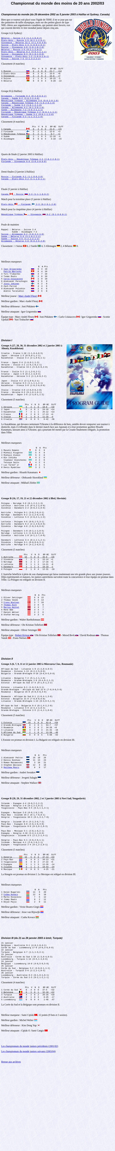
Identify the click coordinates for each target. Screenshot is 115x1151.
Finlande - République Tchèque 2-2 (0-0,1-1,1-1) (29, 122)
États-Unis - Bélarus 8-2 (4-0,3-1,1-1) (23, 55)
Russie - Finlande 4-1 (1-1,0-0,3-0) (22, 191)
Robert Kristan (22, 685)
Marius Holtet (11, 656)
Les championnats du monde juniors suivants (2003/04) (28, 1136)
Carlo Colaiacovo (13, 299)
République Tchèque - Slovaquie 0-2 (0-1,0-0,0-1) (34, 230)
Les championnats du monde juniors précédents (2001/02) (29, 1131)
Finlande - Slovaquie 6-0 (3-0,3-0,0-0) (23, 175)
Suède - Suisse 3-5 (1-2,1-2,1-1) (20, 256)
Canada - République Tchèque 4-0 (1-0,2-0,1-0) (28, 111)
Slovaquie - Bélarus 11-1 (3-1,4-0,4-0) (23, 44)
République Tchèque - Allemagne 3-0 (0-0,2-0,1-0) (29, 108)
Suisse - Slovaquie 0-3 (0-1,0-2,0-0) (22, 57)
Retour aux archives (11, 1147)
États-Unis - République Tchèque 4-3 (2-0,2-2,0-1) (30, 172)
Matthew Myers (11, 830)
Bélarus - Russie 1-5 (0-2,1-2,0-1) (21, 52)
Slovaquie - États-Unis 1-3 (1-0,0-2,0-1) (25, 60)
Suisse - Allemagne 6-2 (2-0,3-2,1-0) (22, 251)
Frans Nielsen (11, 650)
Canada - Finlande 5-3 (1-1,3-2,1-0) (22, 127)
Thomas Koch (10, 653)
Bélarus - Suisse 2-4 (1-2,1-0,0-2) (21, 38)
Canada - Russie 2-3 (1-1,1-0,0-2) (25, 209)
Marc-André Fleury (27, 318)
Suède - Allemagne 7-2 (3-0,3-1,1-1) (22, 119)
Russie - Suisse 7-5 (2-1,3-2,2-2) (21, 63)
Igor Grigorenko (13, 288)
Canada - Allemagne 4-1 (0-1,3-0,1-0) (22, 116)
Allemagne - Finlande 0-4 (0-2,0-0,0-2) (23, 103)
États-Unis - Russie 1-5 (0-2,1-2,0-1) (23, 41)
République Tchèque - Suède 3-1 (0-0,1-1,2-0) (27, 125)
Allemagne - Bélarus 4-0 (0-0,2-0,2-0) (23, 259)
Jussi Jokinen (11, 304)
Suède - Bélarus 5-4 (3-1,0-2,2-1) (21, 254)
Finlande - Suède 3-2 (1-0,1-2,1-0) (21, 114)
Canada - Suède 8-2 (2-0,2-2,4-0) (20, 105)
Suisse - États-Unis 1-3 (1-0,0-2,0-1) (23, 46)
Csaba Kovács (11, 969)
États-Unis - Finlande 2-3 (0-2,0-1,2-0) (28, 219)
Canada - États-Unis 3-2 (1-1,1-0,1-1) (23, 193)
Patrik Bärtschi (13, 291)
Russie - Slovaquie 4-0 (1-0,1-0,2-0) (22, 49)
